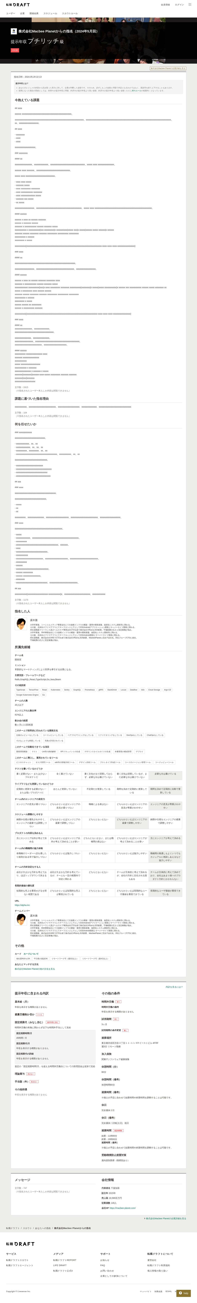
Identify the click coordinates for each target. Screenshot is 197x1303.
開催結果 (34, 13)
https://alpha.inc (22, 905)
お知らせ (104, 1260)
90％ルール (136, 91)
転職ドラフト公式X (63, 1270)
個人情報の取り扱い (157, 1270)
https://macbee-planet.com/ (123, 1208)
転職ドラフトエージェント (19, 1265)
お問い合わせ (107, 1270)
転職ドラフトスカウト (17, 1260)
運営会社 (152, 1260)
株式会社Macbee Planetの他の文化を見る (35, 969)
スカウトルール (70, 13)
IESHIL (168, 1291)
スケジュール (50, 13)
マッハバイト (146, 1291)
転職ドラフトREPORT (64, 1260)
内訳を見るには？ (174, 987)
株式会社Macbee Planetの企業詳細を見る (168, 68)
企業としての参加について (113, 1276)
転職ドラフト (13, 1228)
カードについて (31, 954)
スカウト (27, 1228)
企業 (22, 13)
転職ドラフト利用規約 (158, 1265)
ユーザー (10, 13)
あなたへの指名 (43, 1228)
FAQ (102, 1265)
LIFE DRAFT (60, 1265)
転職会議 (158, 1291)
